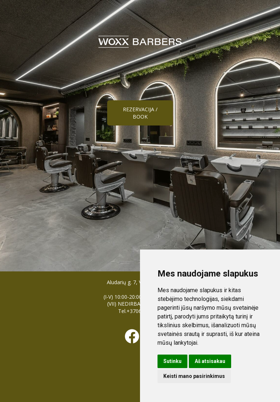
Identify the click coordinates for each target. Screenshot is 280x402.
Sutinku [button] (172, 361)
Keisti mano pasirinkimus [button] (194, 376)
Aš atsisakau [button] (210, 361)
